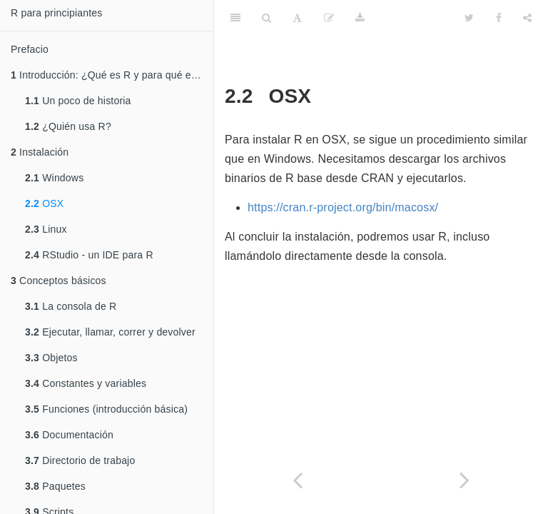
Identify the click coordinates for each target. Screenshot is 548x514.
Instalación (39, 152)
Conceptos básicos (58, 280)
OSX (44, 203)
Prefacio (30, 49)
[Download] (360, 18)
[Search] (266, 18)
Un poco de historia (78, 100)
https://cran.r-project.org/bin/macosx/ (343, 207)
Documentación (69, 434)
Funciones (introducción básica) (106, 409)
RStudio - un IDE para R (89, 255)
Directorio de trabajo (80, 460)
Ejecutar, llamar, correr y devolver (110, 332)
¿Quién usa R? (68, 126)
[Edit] (329, 18)
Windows (54, 177)
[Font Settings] (297, 18)
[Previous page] (297, 480)
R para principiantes (57, 13)
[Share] (527, 18)
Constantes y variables (85, 383)
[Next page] (464, 480)
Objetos (51, 357)
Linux (46, 229)
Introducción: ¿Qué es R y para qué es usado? (112, 75)
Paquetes (55, 486)
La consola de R (70, 306)
